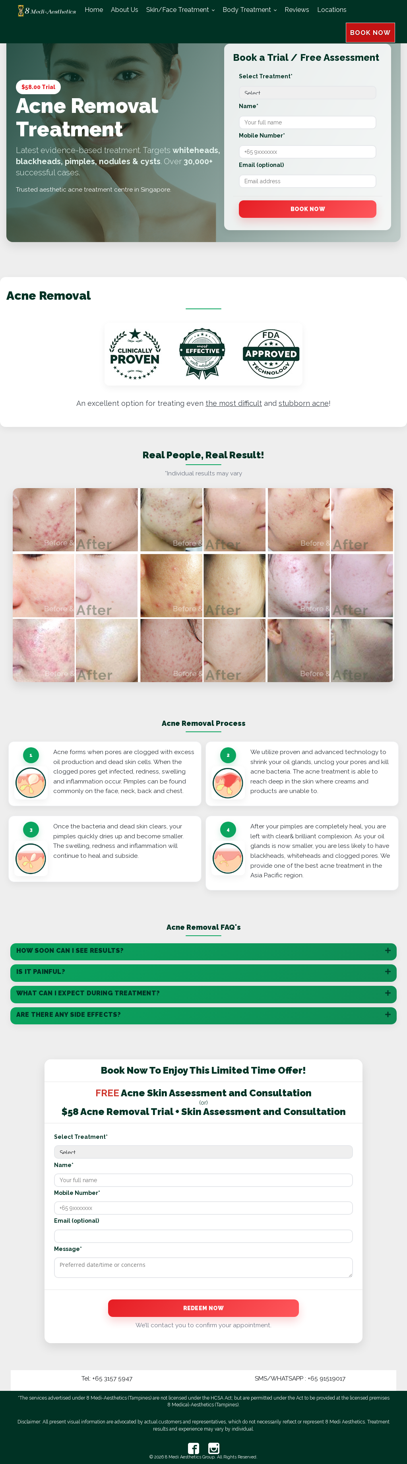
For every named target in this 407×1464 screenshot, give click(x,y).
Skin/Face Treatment (177, 10)
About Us (124, 10)
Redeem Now (203, 1308)
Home (94, 10)
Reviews (297, 10)
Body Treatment (247, 10)
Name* (248, 106)
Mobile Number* (262, 135)
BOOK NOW (370, 12)
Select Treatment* (266, 76)
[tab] (203, 952)
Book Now (308, 209)
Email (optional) (261, 165)
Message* (68, 1249)
